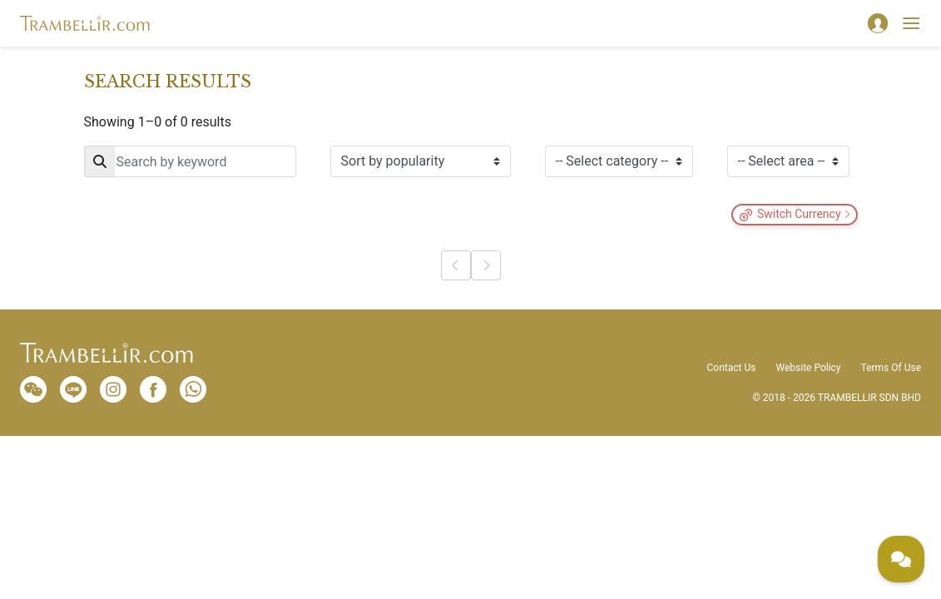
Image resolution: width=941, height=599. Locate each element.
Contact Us (731, 368)
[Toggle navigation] (911, 23)
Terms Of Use (891, 368)
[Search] (190, 161)
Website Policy (807, 368)
